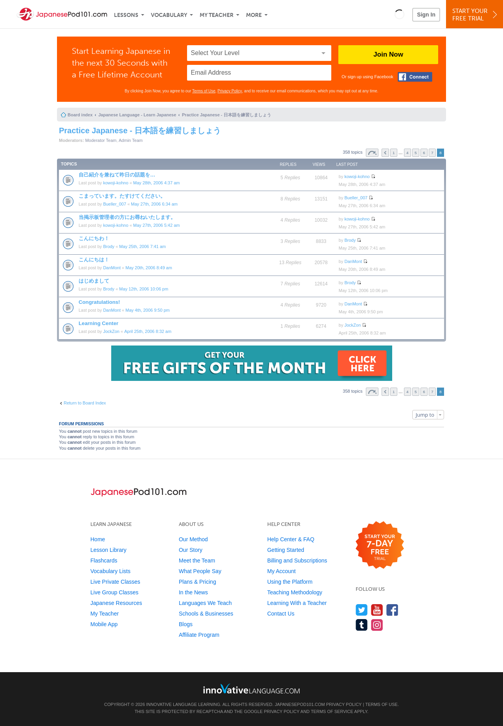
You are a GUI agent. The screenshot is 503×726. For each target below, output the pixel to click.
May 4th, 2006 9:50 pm (147, 310)
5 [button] (416, 153)
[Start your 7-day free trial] (380, 545)
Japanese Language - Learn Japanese (137, 114)
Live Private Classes (115, 582)
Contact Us (280, 613)
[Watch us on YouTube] (377, 610)
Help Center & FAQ (290, 539)
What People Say (200, 571)
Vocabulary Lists (110, 571)
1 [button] (394, 153)
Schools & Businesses (206, 613)
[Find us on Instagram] (377, 625)
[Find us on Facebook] (392, 610)
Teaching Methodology (294, 592)
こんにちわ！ (94, 238)
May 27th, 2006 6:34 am (154, 204)
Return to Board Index (85, 403)
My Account (281, 571)
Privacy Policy (230, 91)
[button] (399, 14)
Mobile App (103, 624)
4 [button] (407, 153)
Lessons (126, 15)
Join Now (388, 54)
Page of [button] (372, 153)
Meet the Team (197, 560)
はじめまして (94, 281)
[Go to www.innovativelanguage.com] (251, 688)
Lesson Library (108, 550)
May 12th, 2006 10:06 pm (143, 289)
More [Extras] (254, 15)
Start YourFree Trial (475, 14)
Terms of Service (332, 711)
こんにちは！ (94, 260)
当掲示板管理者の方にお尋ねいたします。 (127, 217)
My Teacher (216, 15)
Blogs (186, 624)
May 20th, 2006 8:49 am (148, 267)
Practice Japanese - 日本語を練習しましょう (226, 114)
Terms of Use (203, 91)
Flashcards (103, 560)
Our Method (193, 539)
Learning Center (98, 323)
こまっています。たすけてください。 (122, 196)
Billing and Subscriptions (297, 560)
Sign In (426, 14)
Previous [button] (385, 153)
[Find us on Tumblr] (362, 625)
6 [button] (424, 153)
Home (97, 539)
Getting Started (285, 550)
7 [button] (432, 153)
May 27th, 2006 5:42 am (156, 225)
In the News (193, 592)
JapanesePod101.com (300, 704)
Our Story (190, 550)
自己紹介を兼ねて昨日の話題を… (117, 175)
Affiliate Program (199, 635)
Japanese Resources (116, 603)
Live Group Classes (114, 592)
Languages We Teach (205, 603)
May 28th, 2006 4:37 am (156, 182)
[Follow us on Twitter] (362, 610)
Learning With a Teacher (297, 603)
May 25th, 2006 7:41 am (142, 246)
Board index (80, 114)
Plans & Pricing (197, 582)
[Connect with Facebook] (415, 77)
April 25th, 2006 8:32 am (147, 331)
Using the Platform (289, 582)
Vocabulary (169, 15)
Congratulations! (99, 302)
